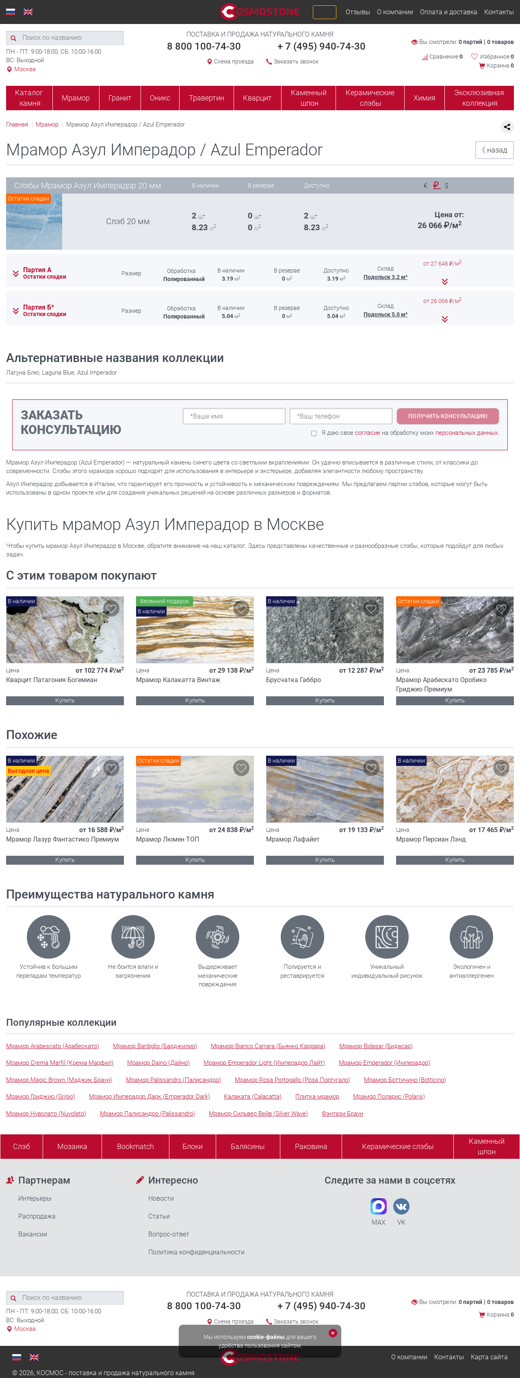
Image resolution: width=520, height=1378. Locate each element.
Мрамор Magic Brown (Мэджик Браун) (59, 1080)
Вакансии (32, 1234)
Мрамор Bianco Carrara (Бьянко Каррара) (268, 1046)
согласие (367, 432)
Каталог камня (29, 97)
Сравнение (442, 56)
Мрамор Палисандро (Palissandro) (147, 1113)
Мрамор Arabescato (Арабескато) (52, 1046)
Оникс (160, 98)
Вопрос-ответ (168, 1234)
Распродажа (37, 1216)
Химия (425, 98)
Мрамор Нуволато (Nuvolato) (46, 1113)
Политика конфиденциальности (196, 1252)
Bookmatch (135, 1146)
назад (492, 150)
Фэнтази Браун (342, 1113)
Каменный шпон (309, 97)
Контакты (499, 12)
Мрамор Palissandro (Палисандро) (173, 1080)
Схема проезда (234, 61)
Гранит (120, 98)
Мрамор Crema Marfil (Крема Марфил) (59, 1062)
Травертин (206, 98)
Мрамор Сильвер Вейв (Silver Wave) (258, 1113)
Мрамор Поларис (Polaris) (389, 1096)
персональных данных (467, 432)
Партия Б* (38, 307)
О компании (395, 12)
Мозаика (72, 1146)
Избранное (497, 56)
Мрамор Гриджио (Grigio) (40, 1096)
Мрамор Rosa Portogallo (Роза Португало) (292, 1080)
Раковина (311, 1146)
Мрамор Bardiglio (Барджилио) (155, 1046)
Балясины (248, 1146)
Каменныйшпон (487, 1146)
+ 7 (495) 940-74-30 (321, 46)
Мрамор (76, 98)
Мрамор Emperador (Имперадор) (384, 1062)
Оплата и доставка (448, 12)
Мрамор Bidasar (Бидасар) (376, 1046)
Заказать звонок (296, 61)
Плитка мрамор (317, 1096)
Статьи (159, 1216)
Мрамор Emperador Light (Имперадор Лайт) (264, 1062)
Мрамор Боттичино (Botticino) (405, 1080)
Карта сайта (489, 1357)
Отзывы (358, 12)
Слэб (21, 1146)
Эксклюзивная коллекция (479, 97)
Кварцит (257, 98)
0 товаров (500, 42)
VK (401, 1212)
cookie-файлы (266, 1337)
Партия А (37, 270)
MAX (378, 1212)
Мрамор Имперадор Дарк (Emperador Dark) (149, 1096)
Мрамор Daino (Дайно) (158, 1062)
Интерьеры (35, 1198)
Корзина (500, 65)
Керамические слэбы (370, 97)
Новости (161, 1198)
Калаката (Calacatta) (253, 1096)
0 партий (470, 42)
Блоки (192, 1146)
